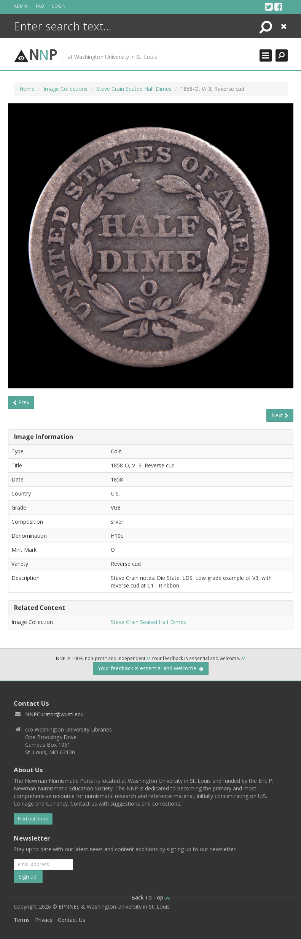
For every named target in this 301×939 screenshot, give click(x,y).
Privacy (44, 919)
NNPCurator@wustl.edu (54, 714)
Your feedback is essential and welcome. (151, 668)
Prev (21, 402)
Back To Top (150, 897)
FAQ (40, 6)
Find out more (33, 818)
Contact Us (71, 919)
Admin (21, 6)
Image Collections (65, 88)
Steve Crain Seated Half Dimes (134, 88)
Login (58, 6)
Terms (22, 919)
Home (27, 88)
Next (279, 415)
